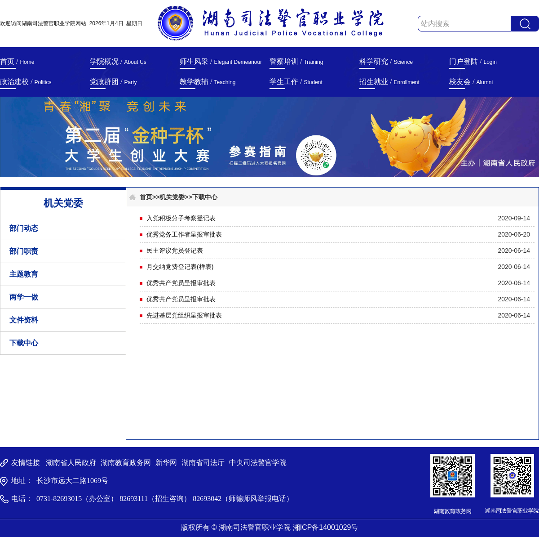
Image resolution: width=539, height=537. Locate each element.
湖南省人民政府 (71, 462)
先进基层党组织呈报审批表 (184, 315)
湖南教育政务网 (126, 462)
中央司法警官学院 (258, 462)
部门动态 (23, 228)
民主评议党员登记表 (174, 250)
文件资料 (23, 320)
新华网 (166, 462)
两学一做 (23, 297)
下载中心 (23, 343)
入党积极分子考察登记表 (181, 218)
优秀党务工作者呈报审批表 (184, 234)
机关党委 (172, 197)
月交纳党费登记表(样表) (179, 266)
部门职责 (23, 251)
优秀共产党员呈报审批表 (181, 282)
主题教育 (23, 274)
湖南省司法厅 (203, 462)
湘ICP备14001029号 (325, 527)
